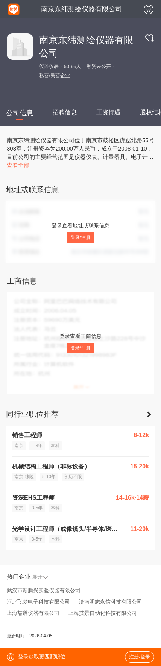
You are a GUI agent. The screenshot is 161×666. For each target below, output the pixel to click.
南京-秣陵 (24, 476)
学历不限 (73, 476)
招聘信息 (65, 112)
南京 (18, 445)
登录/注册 (80, 237)
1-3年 (37, 445)
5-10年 (49, 476)
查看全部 (18, 165)
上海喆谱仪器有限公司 (33, 613)
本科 (55, 445)
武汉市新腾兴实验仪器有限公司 (43, 590)
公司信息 (19, 113)
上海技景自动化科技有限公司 (102, 613)
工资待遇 (108, 112)
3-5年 (37, 508)
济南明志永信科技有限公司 (110, 602)
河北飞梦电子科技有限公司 (38, 602)
